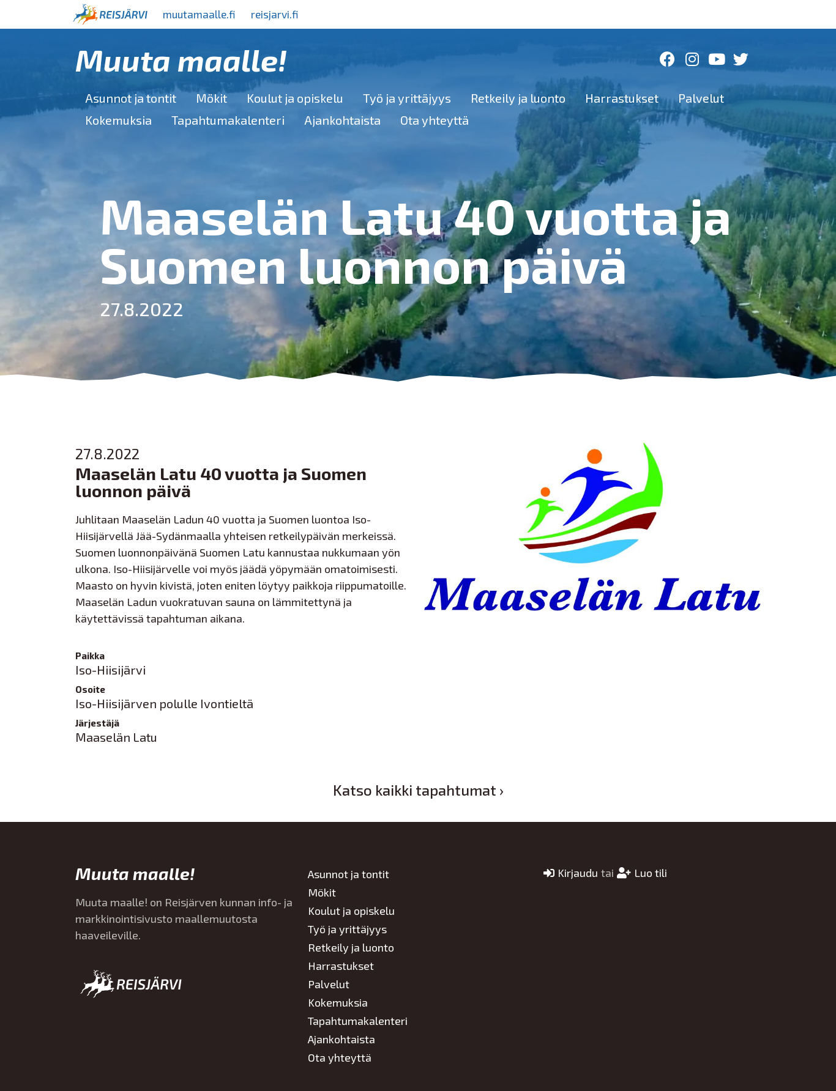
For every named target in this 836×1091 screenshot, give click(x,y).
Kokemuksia (118, 120)
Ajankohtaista (342, 120)
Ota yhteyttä (434, 120)
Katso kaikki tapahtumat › (418, 790)
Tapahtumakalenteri (228, 120)
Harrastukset (622, 98)
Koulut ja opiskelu (295, 98)
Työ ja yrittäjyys (407, 98)
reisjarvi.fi (282, 14)
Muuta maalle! (181, 59)
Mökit (211, 98)
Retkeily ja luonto (518, 98)
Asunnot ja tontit (130, 98)
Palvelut (701, 98)
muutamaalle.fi (202, 14)
